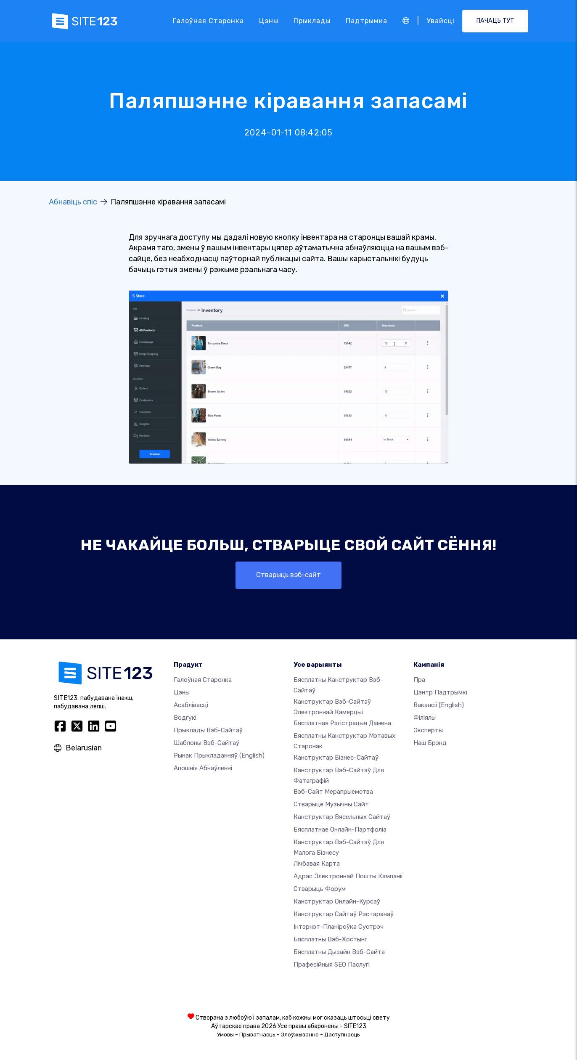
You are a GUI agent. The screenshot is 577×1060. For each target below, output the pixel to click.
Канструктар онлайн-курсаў (337, 901)
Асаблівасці (191, 705)
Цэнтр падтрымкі (440, 692)
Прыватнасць (257, 1034)
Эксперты (428, 730)
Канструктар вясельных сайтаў (342, 817)
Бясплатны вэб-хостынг (330, 939)
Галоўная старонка (208, 21)
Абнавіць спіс (73, 202)
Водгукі (185, 717)
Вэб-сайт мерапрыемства (333, 791)
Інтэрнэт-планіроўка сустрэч (339, 926)
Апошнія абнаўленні (203, 768)
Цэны (268, 21)
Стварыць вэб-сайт (288, 575)
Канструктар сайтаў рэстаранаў (344, 914)
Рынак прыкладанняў (219, 755)
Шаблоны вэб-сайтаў (206, 743)
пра (419, 680)
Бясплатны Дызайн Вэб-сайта (339, 952)
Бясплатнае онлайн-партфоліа (340, 829)
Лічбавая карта (317, 863)
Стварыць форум (320, 889)
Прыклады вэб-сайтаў (208, 730)
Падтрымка (366, 21)
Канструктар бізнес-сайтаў (336, 757)
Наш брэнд (430, 743)
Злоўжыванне (300, 1034)
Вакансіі (438, 705)
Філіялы (424, 717)
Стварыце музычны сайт (331, 804)
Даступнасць (342, 1034)
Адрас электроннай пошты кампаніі (348, 876)
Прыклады (312, 21)
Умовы (225, 1034)
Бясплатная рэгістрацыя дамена (342, 723)
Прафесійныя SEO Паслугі (332, 964)
